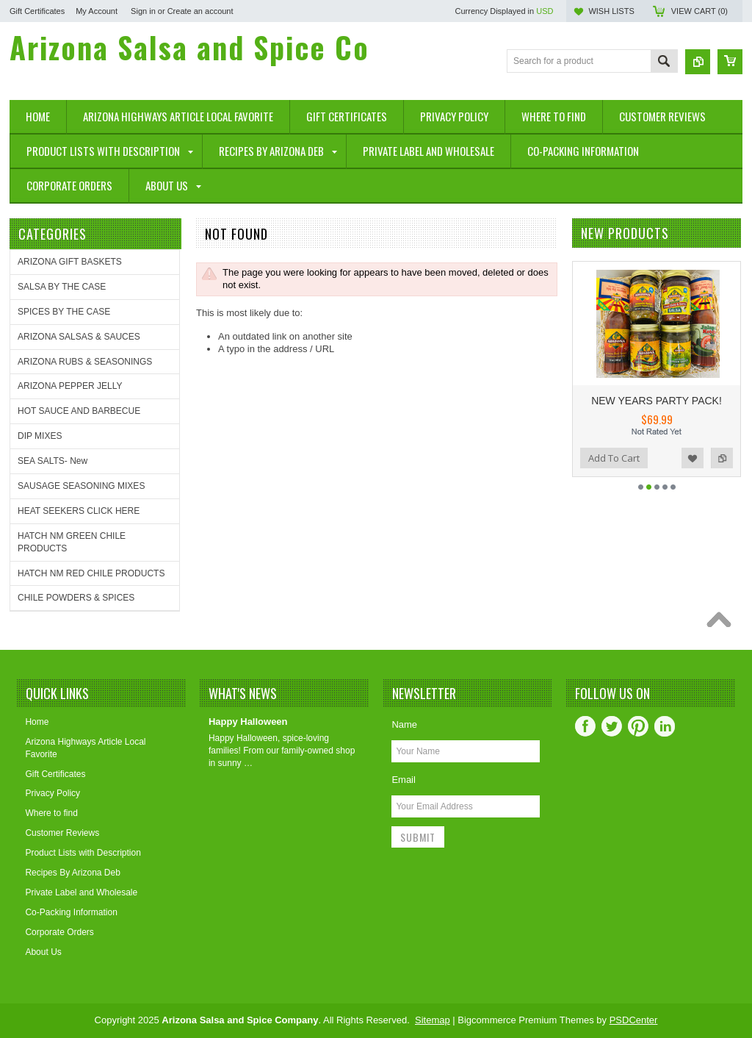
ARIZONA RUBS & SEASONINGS (85, 362)
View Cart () (699, 11)
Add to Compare (722, 458)
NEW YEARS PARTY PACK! (656, 401)
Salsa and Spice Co (189, 47)
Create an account (200, 11)
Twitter (611, 726)
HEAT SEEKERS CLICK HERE (79, 511)
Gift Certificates (37, 11)
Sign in (143, 11)
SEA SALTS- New (52, 461)
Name (404, 724)
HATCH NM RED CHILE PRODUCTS (91, 573)
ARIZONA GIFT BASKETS (70, 262)
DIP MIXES (40, 436)
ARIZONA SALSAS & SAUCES (79, 337)
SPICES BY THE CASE (64, 312)
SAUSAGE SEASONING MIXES (81, 486)
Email (403, 779)
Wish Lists (611, 11)
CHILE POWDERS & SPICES (76, 598)
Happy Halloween (248, 721)
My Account (97, 11)
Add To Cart (614, 458)
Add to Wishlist (693, 458)
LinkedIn (664, 726)
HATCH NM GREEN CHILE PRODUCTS (72, 542)
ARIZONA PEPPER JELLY (70, 386)
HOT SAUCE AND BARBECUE (79, 411)
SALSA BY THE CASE (62, 287)
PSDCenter (634, 1020)
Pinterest (638, 726)
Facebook (585, 726)
